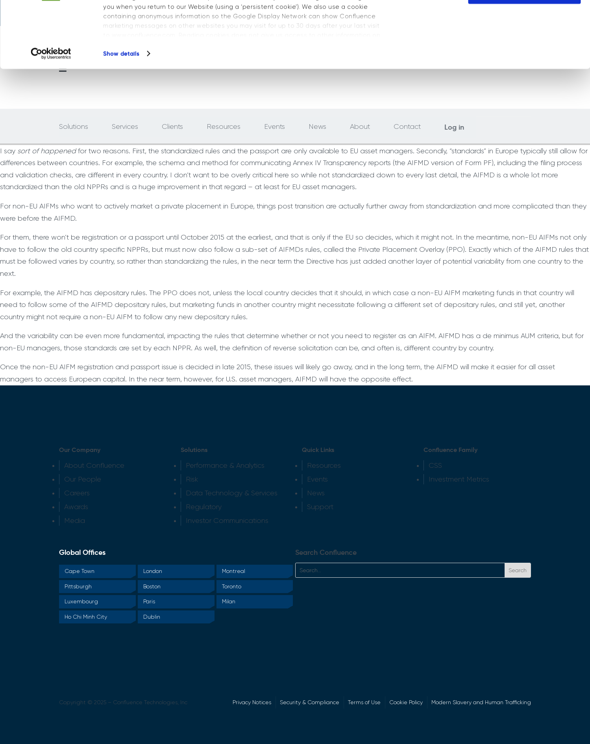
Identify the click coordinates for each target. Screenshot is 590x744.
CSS (435, 465)
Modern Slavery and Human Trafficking (481, 702)
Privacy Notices (252, 702)
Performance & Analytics (225, 465)
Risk (192, 479)
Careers (77, 493)
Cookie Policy (406, 702)
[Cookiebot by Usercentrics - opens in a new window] (51, 116)
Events (317, 479)
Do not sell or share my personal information (524, 53)
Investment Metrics (459, 479)
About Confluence (94, 465)
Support (320, 507)
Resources (324, 465)
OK (524, 23)
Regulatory (204, 507)
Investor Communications (227, 521)
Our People (82, 479)
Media (74, 521)
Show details (121, 115)
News (316, 493)
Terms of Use (364, 702)
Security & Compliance (309, 702)
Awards (76, 507)
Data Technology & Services (231, 493)
